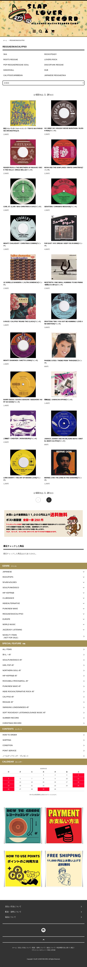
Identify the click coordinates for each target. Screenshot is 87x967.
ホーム (5, 40)
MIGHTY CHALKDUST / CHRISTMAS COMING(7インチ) (22, 244)
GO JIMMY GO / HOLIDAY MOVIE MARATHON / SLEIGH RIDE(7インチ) (63, 129)
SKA (5, 54)
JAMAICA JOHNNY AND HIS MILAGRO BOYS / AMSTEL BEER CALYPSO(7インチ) (63, 440)
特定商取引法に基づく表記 (65, 947)
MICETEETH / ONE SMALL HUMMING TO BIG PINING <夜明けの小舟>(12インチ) (63, 284)
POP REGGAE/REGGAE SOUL (16, 65)
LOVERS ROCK (50, 59)
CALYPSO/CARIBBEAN (13, 75)
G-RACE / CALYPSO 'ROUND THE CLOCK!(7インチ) (22, 321)
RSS (48, 950)
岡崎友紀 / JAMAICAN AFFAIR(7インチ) (58, 400)
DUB (46, 70)
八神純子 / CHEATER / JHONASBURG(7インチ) (20, 438)
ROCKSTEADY (50, 54)
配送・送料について (38, 947)
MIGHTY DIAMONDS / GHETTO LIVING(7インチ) (20, 360)
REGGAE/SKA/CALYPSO (17, 40)
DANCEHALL (8, 70)
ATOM (53, 950)
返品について (51, 947)
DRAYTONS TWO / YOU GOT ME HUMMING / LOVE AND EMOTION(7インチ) (63, 323)
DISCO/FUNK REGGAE (54, 65)
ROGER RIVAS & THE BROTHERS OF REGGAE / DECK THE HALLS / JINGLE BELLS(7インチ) (22, 169)
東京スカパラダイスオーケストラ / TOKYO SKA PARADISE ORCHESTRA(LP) (23, 130)
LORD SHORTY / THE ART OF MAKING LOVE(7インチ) (22, 479)
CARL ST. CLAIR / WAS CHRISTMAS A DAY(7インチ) (22, 207)
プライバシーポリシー (39, 950)
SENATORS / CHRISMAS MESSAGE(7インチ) (60, 207)
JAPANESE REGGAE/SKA (55, 75)
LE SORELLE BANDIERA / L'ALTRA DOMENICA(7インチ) (22, 284)
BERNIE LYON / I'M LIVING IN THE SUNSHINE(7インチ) (63, 479)
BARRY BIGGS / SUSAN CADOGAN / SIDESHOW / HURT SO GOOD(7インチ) (22, 401)
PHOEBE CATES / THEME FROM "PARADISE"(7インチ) (63, 362)
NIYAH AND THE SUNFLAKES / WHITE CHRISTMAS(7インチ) (63, 169)
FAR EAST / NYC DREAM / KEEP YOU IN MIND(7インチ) (63, 244)
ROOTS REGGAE (10, 59)
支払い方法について (24, 947)
